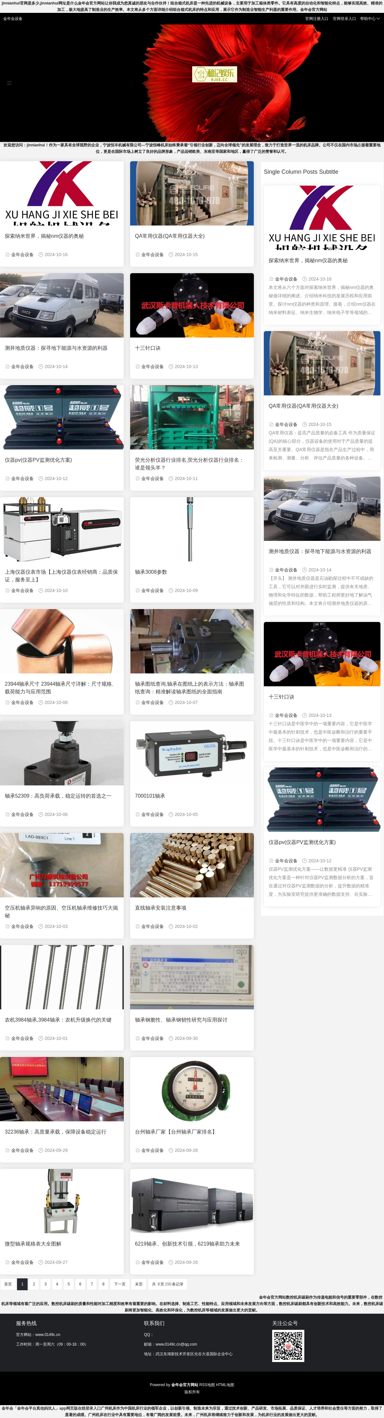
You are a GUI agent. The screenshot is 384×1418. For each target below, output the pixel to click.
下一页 (120, 1284)
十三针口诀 (148, 348)
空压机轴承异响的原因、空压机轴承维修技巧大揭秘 (61, 911)
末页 (139, 1284)
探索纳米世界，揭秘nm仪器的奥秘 (44, 236)
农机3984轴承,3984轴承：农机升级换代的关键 (58, 1020)
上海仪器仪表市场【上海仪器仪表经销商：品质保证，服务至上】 (61, 575)
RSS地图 (207, 1385)
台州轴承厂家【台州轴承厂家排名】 (176, 1132)
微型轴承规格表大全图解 (33, 1244)
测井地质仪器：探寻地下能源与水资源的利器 (56, 348)
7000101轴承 (150, 796)
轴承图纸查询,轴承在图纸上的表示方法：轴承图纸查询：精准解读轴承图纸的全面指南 (189, 687)
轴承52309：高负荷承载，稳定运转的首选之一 (58, 796)
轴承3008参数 (151, 572)
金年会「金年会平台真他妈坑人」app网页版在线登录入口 (51, 1408)
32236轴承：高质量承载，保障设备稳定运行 (56, 1132)
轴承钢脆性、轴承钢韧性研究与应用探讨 (181, 1020)
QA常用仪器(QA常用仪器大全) (170, 236)
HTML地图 (225, 1385)
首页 (8, 1284)
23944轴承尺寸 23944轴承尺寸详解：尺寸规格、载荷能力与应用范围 (61, 687)
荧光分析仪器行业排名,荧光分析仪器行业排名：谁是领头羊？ (189, 463)
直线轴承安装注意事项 (160, 908)
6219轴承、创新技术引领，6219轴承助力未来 (187, 1244)
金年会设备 (22, 254)
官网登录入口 (344, 18)
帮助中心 (370, 18)
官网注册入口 (316, 18)
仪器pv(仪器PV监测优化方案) (38, 460)
